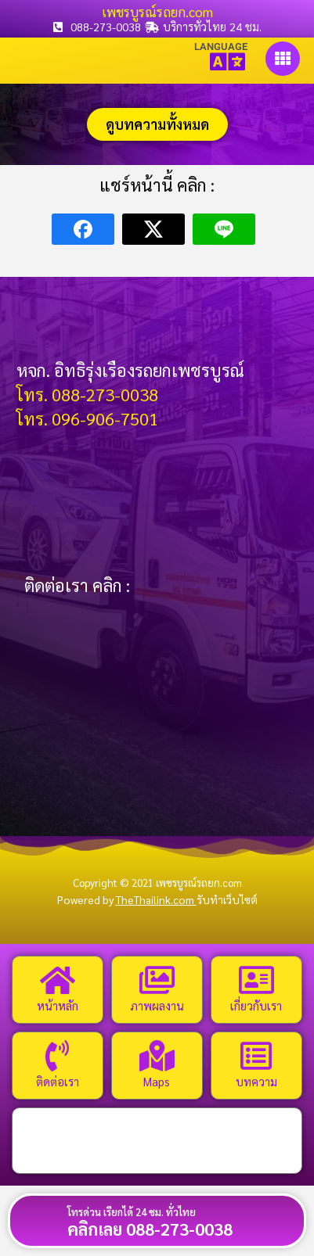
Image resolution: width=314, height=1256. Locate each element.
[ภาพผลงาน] (156, 980)
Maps (156, 1081)
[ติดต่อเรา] (57, 1055)
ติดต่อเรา (57, 1081)
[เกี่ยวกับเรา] (256, 980)
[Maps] (156, 1055)
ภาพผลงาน (157, 1005)
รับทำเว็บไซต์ (227, 899)
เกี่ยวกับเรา (256, 1005)
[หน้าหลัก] (57, 980)
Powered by (127, 899)
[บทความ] (256, 1055)
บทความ (256, 1081)
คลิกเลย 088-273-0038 (150, 1228)
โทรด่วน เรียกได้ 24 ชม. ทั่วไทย (131, 1211)
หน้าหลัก (57, 1005)
